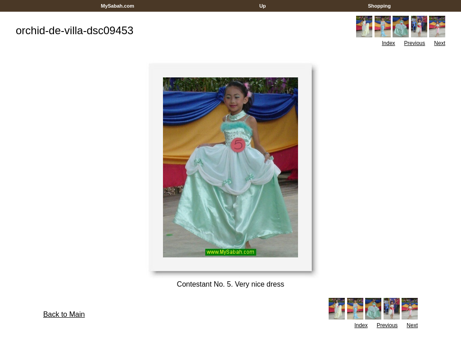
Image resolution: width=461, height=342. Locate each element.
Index (388, 43)
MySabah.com (117, 6)
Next (439, 43)
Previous (414, 43)
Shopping (379, 6)
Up (263, 6)
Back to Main (64, 314)
